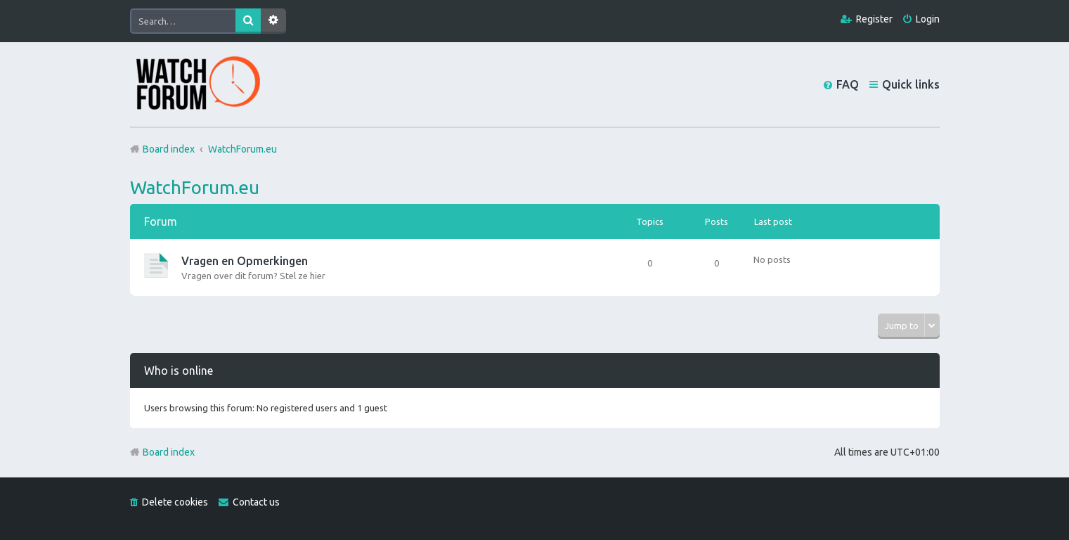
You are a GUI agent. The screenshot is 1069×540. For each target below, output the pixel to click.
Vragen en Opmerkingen (244, 261)
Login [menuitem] (928, 19)
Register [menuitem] (874, 19)
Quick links (911, 84)
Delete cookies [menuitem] (175, 502)
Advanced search (273, 21)
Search (248, 21)
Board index (169, 452)
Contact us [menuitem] (256, 502)
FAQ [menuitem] (847, 84)
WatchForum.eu (194, 187)
